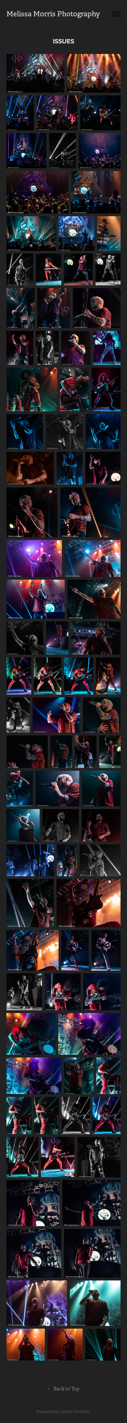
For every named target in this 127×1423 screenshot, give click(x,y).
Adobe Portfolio (75, 1412)
